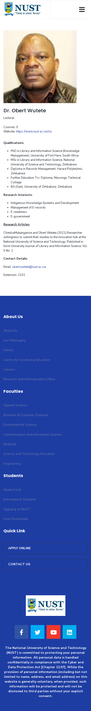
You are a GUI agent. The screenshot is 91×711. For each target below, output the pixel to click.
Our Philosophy (14, 340)
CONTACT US (19, 564)
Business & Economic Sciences (25, 415)
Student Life (12, 490)
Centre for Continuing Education (26, 360)
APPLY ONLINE (19, 548)
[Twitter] (37, 632)
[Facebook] (21, 632)
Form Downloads (15, 519)
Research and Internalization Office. (29, 379)
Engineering (12, 463)
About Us (10, 330)
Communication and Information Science (32, 434)
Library (8, 350)
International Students (19, 499)
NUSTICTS (11, 709)
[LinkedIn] (69, 632)
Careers (9, 369)
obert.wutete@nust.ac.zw (29, 267)
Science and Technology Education (29, 454)
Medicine (9, 444)
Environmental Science (20, 425)
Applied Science (15, 405)
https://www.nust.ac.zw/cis (34, 131)
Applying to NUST (16, 509)
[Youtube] (53, 632)
